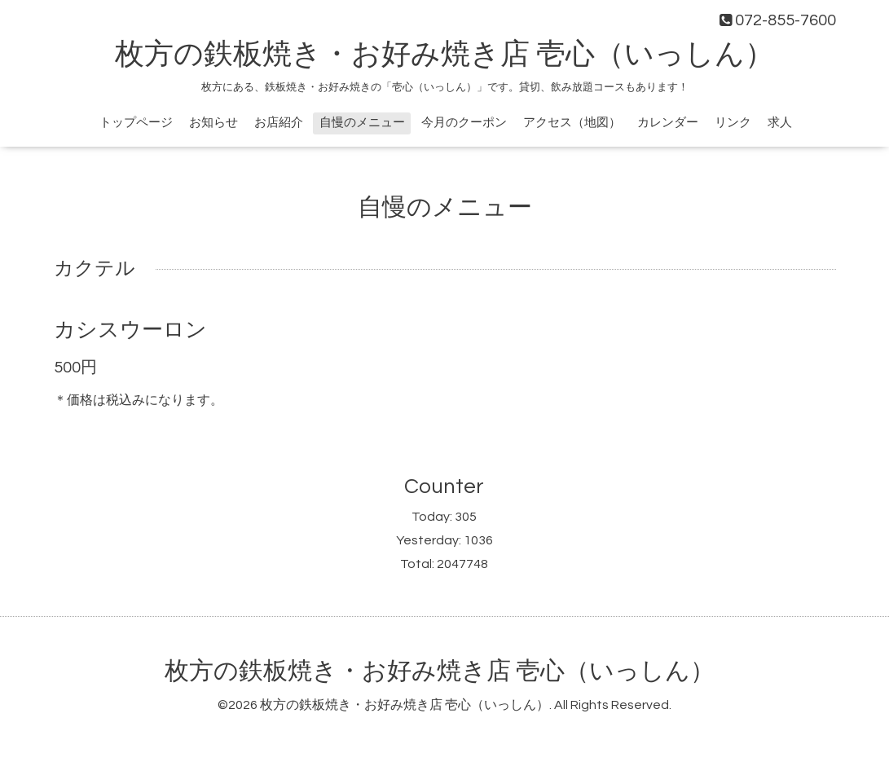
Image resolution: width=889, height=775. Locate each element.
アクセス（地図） (572, 123)
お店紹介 (278, 123)
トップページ (136, 123)
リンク (733, 123)
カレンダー (667, 123)
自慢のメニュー (362, 123)
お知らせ (213, 123)
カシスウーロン (130, 330)
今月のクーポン (464, 123)
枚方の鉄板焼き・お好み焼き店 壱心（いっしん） (444, 54)
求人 (780, 123)
